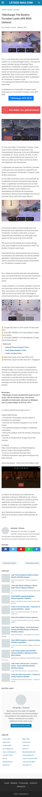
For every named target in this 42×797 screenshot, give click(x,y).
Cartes (26, 742)
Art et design (8, 749)
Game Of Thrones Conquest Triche (17, 347)
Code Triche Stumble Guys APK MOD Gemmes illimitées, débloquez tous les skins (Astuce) (24, 653)
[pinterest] (21, 549)
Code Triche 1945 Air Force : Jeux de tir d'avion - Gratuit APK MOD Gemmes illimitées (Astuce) (24, 666)
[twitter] (13, 549)
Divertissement (29, 752)
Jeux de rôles (29, 762)
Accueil (6, 783)
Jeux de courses (30, 758)
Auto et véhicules (9, 752)
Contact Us (33, 783)
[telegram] (36, 549)
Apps (6, 742)
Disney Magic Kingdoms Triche (15, 350)
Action (7, 739)
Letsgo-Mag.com (21, 2)
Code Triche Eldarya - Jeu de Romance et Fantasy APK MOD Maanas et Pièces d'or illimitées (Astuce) (25, 630)
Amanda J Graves (21, 707)
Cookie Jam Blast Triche (13, 353)
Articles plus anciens (32, 563)
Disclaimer (14, 783)
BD (5, 758)
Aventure (8, 755)
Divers (26, 749)
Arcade (7, 745)
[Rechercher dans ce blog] (39, 2)
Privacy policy (23, 783)
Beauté (6, 765)
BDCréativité (8, 762)
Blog (26, 739)
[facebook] (5, 549)
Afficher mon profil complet (21, 725)
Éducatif (27, 765)
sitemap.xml (21, 786)
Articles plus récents (9, 563)
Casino (26, 745)
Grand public (28, 755)
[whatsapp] (29, 549)
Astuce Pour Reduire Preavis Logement (24, 617)
